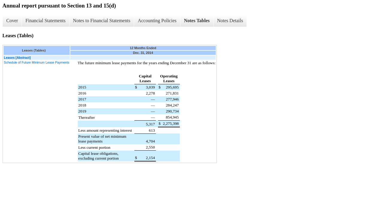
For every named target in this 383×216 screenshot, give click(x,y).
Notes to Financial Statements (101, 20)
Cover (12, 20)
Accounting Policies (157, 20)
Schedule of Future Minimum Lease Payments (36, 62)
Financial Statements (45, 20)
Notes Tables (197, 20)
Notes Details (230, 20)
